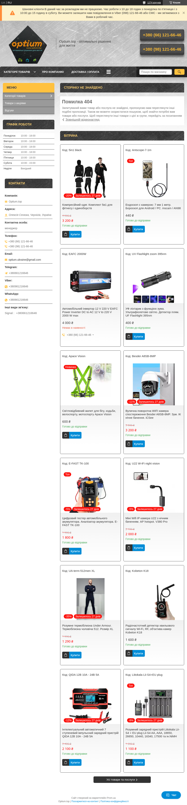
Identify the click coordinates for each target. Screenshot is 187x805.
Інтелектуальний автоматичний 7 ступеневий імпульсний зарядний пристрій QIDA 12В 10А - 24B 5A (90, 733)
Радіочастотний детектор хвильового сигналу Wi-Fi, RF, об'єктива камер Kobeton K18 (150, 629)
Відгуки (9, 110)
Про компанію (53, 71)
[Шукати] (179, 72)
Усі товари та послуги (120, 779)
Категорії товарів (17, 71)
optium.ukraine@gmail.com (25, 259)
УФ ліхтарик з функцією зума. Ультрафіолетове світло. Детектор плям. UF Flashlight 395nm (152, 312)
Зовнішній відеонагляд (82, 119)
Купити (75, 234)
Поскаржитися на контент (84, 801)
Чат (171, 795)
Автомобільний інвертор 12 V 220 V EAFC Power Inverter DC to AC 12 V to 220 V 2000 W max (90, 312)
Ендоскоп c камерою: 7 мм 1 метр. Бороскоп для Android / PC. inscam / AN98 (153, 206)
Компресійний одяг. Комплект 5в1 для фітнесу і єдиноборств (87, 206)
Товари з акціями (15, 103)
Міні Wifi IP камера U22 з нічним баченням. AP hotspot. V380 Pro (147, 520)
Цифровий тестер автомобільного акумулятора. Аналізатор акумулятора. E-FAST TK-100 (90, 522)
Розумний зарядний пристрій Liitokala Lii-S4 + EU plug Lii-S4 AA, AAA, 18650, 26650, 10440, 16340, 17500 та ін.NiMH (153, 733)
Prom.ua (111, 798)
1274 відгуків (154, 2)
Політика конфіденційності (115, 801)
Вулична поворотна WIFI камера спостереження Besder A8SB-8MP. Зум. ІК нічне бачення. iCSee (153, 414)
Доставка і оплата (85, 71)
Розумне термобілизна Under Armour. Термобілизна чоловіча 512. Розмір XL (87, 627)
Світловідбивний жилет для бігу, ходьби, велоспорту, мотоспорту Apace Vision (89, 412)
